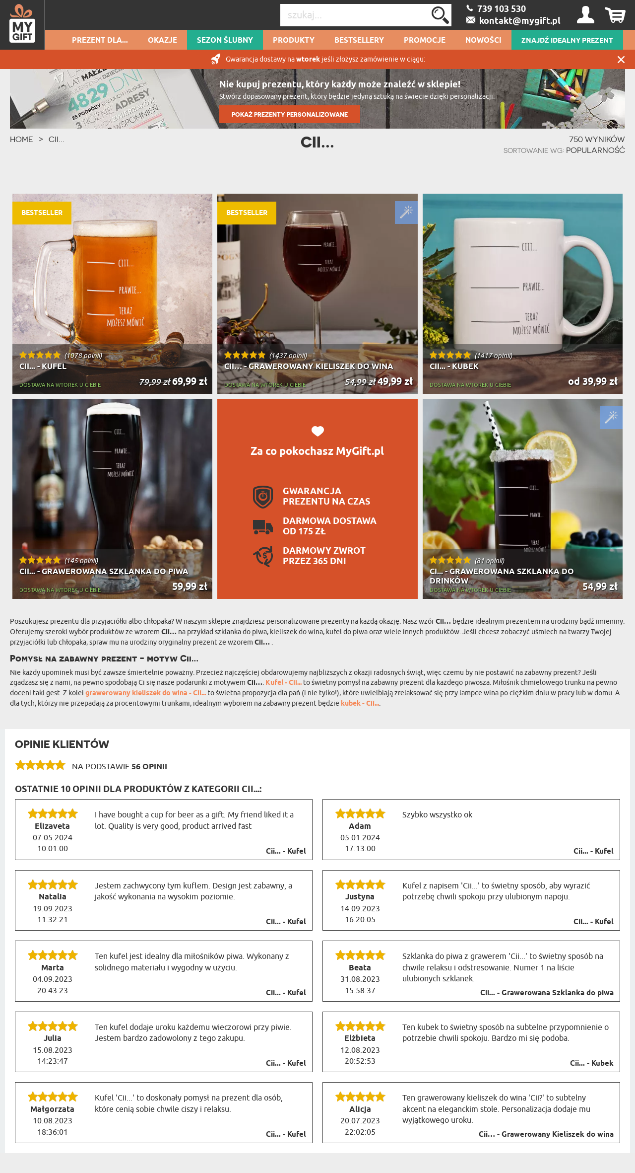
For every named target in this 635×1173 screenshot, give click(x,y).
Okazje (162, 41)
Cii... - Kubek (592, 1064)
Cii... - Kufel (286, 852)
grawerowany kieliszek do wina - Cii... (145, 693)
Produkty (294, 41)
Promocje (424, 41)
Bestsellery (359, 41)
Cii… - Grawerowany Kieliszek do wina (546, 1135)
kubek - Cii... (360, 704)
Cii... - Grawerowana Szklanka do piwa (547, 993)
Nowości (483, 41)
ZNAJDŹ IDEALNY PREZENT (567, 40)
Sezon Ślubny (225, 41)
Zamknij (621, 59)
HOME (21, 139)
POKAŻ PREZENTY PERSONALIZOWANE (290, 114)
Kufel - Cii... (283, 683)
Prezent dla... (100, 41)
